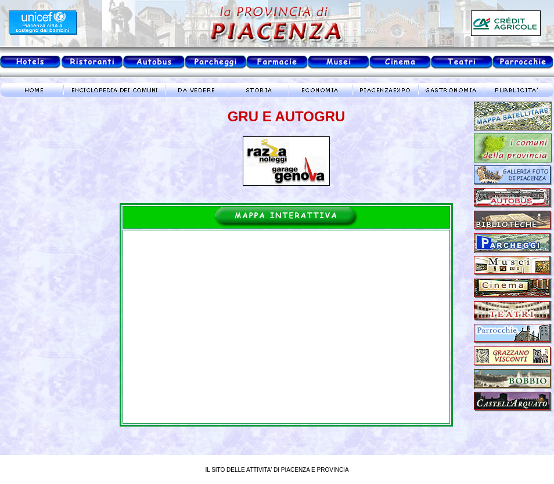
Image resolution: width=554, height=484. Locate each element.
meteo (49, 205)
